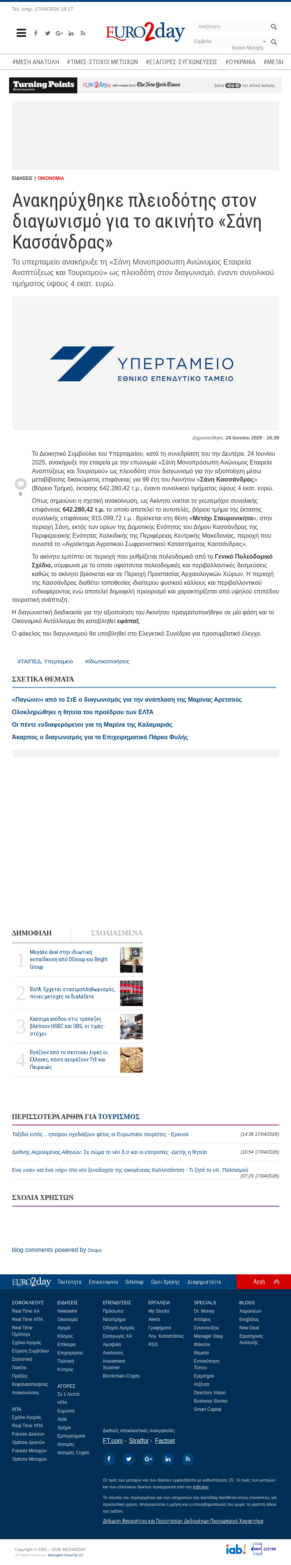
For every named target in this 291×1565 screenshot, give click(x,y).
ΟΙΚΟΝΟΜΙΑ (51, 178)
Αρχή (259, 1281)
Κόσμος (65, 1336)
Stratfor (139, 1440)
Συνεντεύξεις (206, 1327)
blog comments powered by (57, 1250)
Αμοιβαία (112, 1344)
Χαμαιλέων (250, 1311)
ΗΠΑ (62, 1402)
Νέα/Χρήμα (114, 1319)
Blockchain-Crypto (121, 1376)
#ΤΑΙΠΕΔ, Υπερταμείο (45, 661)
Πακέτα (19, 1367)
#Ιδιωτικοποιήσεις (107, 661)
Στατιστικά (22, 1359)
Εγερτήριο (204, 1376)
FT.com (113, 1440)
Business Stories (211, 1401)
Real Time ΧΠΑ (27, 1319)
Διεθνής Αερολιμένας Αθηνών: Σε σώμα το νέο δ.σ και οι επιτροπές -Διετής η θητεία (145, 1152)
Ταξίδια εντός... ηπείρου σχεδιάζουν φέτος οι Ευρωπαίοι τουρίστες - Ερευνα (145, 1134)
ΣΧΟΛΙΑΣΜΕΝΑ (116, 933)
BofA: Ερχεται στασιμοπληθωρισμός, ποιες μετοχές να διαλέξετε (72, 993)
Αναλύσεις (113, 1353)
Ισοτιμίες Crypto (73, 1452)
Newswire (67, 1311)
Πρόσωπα (113, 1311)
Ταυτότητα (69, 1281)
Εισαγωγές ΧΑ (117, 1336)
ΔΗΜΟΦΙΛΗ (32, 933)
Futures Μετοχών (29, 1450)
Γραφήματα (160, 1327)
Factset (165, 1440)
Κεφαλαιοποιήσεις (30, 1384)
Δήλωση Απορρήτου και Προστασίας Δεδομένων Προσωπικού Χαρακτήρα (183, 1521)
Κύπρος (66, 1369)
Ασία (62, 1419)
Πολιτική (66, 1361)
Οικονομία (68, 1319)
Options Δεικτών (28, 1442)
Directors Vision (210, 1392)
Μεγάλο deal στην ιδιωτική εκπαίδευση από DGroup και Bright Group (69, 959)
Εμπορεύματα (72, 1436)
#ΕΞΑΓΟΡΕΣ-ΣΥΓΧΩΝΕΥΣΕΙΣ (181, 62)
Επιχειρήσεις (70, 1353)
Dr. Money (204, 1311)
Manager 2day (208, 1336)
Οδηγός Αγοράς (119, 1327)
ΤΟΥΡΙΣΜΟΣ (119, 1117)
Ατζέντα (202, 1384)
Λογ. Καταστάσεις (166, 1336)
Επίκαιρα (67, 1344)
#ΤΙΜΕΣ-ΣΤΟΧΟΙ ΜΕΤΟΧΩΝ (102, 62)
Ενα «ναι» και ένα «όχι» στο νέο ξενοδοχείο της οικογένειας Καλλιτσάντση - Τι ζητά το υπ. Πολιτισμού (145, 1173)
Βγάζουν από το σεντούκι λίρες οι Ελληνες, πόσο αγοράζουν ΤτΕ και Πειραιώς (69, 1059)
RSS (153, 1344)
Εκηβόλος (249, 1319)
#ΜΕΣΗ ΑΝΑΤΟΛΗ (35, 62)
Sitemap (134, 1281)
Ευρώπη (66, 1411)
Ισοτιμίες (66, 1444)
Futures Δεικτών (28, 1434)
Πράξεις (20, 1376)
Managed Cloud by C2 (65, 1555)
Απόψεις (202, 1319)
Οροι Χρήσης (165, 1281)
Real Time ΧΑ (26, 1311)
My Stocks (159, 1311)
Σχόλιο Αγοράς (27, 1342)
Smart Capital (208, 1409)
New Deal (249, 1327)
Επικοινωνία (103, 1281)
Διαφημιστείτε (204, 1281)
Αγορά (64, 1327)
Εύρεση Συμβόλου (30, 1351)
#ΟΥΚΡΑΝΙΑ (240, 62)
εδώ (233, 85)
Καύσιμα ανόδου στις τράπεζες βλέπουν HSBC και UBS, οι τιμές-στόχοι (67, 1026)
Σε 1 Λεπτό (69, 1394)
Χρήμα (64, 1427)
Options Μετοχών (29, 1459)
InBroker (201, 1487)
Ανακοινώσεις (26, 1392)
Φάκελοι (202, 1344)
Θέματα (201, 1353)
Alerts (154, 1319)
